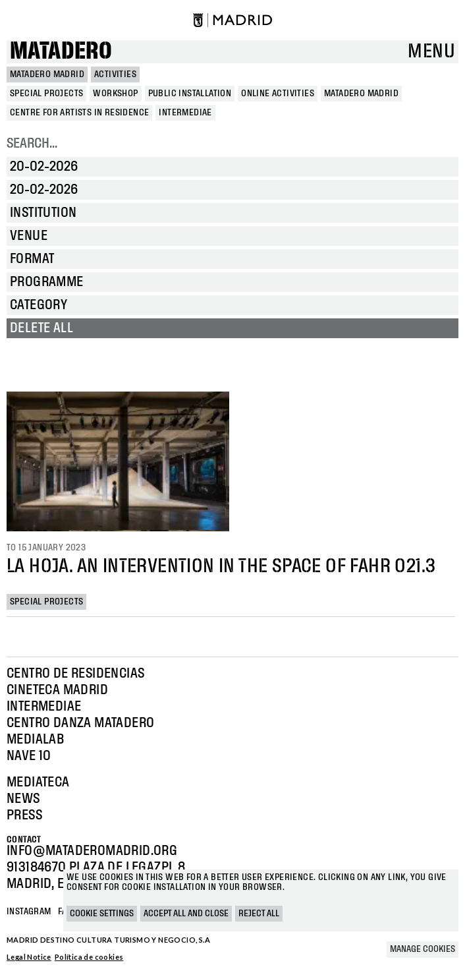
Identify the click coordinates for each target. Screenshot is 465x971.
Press (24, 815)
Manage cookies (422, 949)
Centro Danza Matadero (80, 723)
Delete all (41, 328)
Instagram (29, 911)
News (23, 799)
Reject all (258, 913)
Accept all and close (186, 913)
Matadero (61, 51)
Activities (115, 74)
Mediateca (38, 782)
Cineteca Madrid (57, 690)
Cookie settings (102, 913)
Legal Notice (29, 956)
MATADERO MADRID (47, 74)
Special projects (46, 601)
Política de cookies (89, 956)
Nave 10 (29, 756)
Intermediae (44, 706)
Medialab (35, 739)
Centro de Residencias (75, 673)
